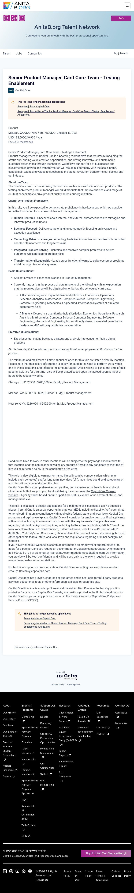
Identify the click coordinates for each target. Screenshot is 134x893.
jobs (19, 53)
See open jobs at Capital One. (33, 106)
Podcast (102, 734)
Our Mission (9, 712)
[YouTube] (17, 871)
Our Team (8, 725)
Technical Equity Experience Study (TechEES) (67, 736)
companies (35, 53)
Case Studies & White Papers (66, 717)
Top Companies (65, 776)
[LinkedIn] (22, 18)
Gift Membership (47, 785)
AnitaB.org (42, 879)
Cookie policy (73, 684)
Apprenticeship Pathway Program (29, 732)
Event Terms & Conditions (102, 876)
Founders (26, 742)
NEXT (24, 799)
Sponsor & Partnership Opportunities (47, 738)
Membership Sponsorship (47, 753)
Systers (46, 774)
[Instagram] (6, 18)
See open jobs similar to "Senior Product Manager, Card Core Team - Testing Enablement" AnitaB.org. (65, 113)
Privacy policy (57, 684)
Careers (9, 776)
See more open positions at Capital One (36, 647)
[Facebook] (14, 18)
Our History (9, 719)
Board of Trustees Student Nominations (10, 751)
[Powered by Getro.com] (67, 675)
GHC (26, 836)
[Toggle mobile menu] (127, 5)
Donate (44, 717)
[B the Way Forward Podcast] (30, 871)
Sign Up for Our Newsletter (106, 853)
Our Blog (103, 727)
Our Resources (102, 717)
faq (121, 18)
